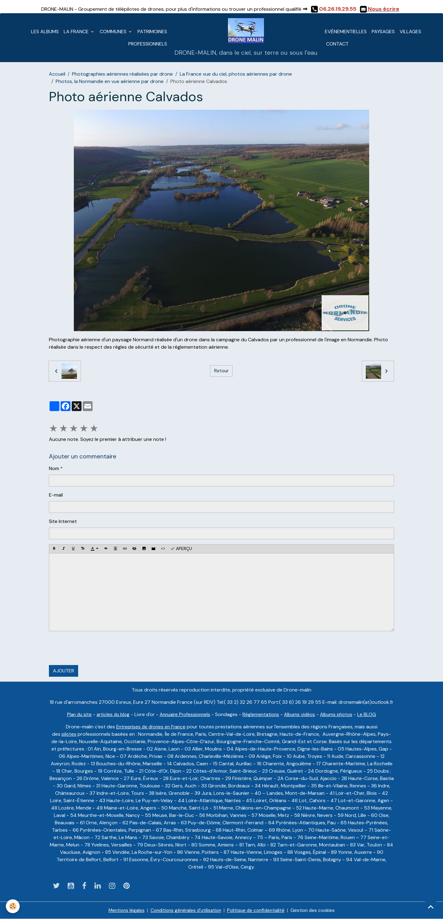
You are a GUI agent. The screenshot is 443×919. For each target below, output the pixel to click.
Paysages (383, 31)
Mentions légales (122, 910)
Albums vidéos (302, 714)
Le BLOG (372, 714)
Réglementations (262, 714)
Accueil (57, 74)
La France (77, 31)
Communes (114, 31)
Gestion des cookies (316, 910)
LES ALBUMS (45, 31)
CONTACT (337, 44)
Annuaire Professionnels (184, 714)
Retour (221, 371)
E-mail (56, 495)
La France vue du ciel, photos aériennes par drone (236, 74)
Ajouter (63, 670)
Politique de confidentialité (257, 910)
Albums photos (341, 714)
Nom (54, 468)
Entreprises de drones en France (151, 726)
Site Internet (63, 521)
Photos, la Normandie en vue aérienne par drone (110, 81)
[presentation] (95, 648)
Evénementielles (346, 31)
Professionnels (147, 44)
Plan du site (74, 714)
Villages (410, 31)
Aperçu (181, 549)
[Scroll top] (430, 906)
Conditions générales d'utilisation (184, 910)
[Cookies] (13, 906)
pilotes (69, 734)
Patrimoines (152, 31)
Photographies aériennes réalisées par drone (122, 74)
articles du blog (109, 714)
